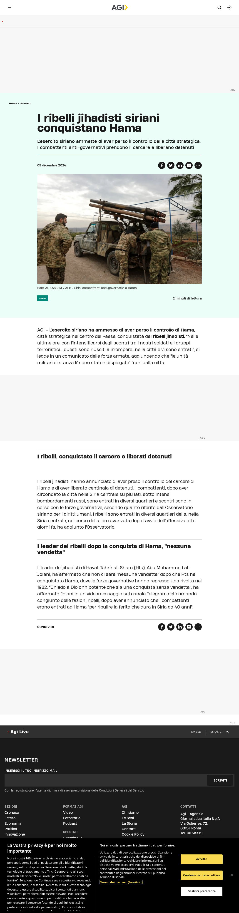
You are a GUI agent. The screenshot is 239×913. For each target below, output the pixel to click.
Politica (11, 829)
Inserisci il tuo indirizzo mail (31, 770)
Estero (25, 103)
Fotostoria (71, 818)
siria (42, 298)
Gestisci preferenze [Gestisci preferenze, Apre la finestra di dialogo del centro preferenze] (202, 891)
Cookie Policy (133, 834)
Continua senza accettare (201, 875)
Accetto (201, 859)
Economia (13, 823)
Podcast (70, 823)
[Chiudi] (232, 875)
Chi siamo (130, 812)
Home (13, 103)
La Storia (129, 823)
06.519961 (195, 833)
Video (68, 812)
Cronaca (12, 812)
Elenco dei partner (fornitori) (121, 882)
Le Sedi (128, 818)
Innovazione (15, 834)
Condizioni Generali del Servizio (121, 790)
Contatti (129, 829)
